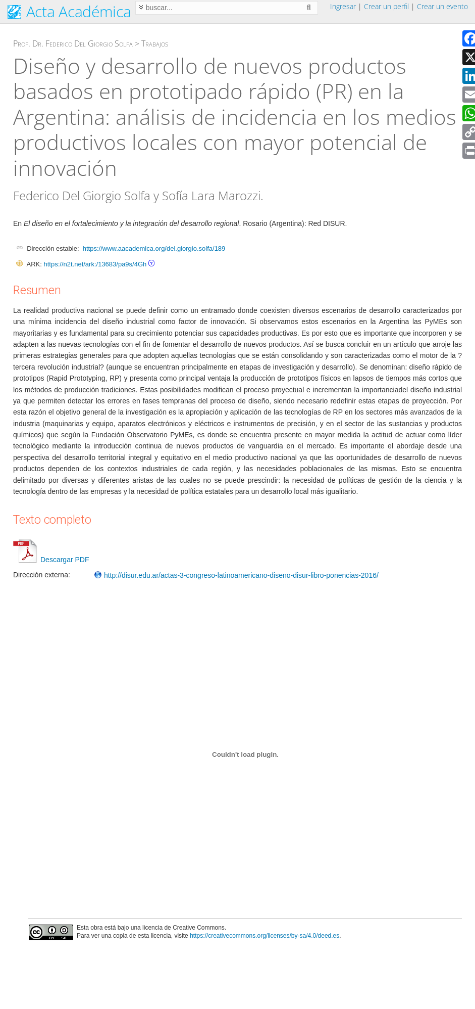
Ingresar (343, 6)
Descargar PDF (51, 560)
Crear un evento (442, 6)
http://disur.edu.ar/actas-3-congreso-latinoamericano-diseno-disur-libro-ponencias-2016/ (236, 575)
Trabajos (154, 43)
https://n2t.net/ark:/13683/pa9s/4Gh (94, 264)
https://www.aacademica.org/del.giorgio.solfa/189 (154, 248)
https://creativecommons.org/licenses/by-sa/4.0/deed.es (264, 935)
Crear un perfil (386, 6)
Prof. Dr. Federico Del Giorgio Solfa (73, 43)
